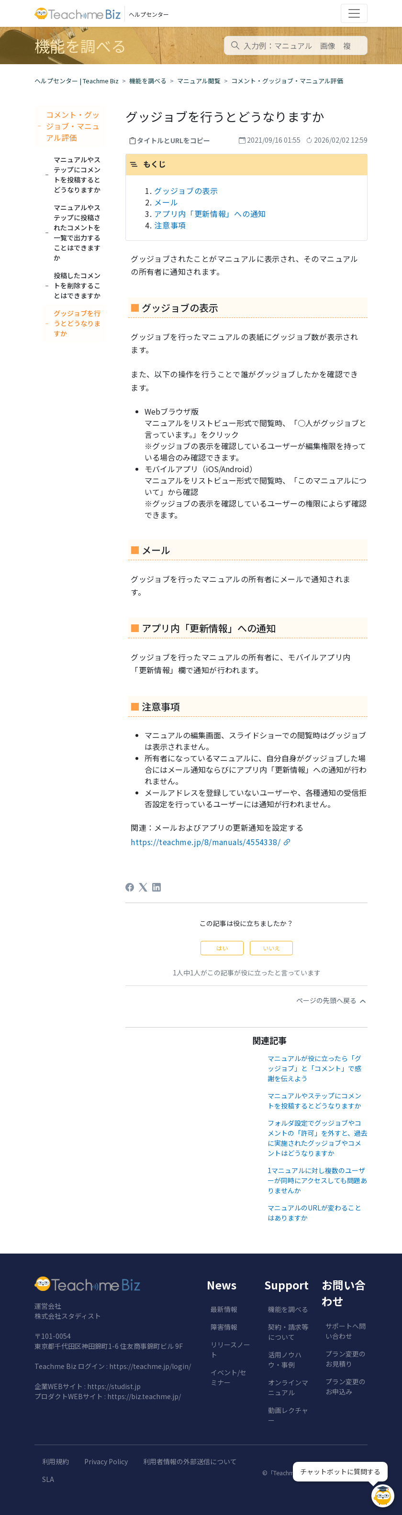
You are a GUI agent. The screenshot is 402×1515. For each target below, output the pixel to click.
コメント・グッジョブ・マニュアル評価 (287, 80)
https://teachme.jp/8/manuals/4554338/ (205, 842)
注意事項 (170, 225)
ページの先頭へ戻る (332, 1000)
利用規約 (55, 1461)
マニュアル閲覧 (199, 80)
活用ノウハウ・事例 (285, 1359)
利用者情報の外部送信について (190, 1461)
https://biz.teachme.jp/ (144, 1396)
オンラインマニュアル (288, 1387)
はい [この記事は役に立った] (222, 948)
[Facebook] (129, 887)
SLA (48, 1479)
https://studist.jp (114, 1386)
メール (166, 202)
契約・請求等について (288, 1332)
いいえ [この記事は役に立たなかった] (271, 948)
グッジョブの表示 (186, 190)
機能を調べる (148, 80)
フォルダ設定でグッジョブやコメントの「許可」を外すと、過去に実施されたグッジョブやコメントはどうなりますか (318, 1138)
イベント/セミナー (228, 1377)
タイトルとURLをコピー (173, 140)
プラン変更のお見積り (345, 1358)
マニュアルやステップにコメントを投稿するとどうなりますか (314, 1100)
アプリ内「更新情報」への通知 (210, 213)
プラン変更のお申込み (345, 1386)
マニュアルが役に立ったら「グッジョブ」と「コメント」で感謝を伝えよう (314, 1068)
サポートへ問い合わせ (345, 1331)
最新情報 (224, 1309)
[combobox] (296, 45)
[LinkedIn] (156, 887)
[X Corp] (143, 887)
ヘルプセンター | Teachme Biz (76, 80)
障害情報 (224, 1327)
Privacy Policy (106, 1461)
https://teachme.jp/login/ (150, 1366)
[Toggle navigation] (354, 13)
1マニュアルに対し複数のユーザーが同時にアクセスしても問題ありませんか (317, 1180)
